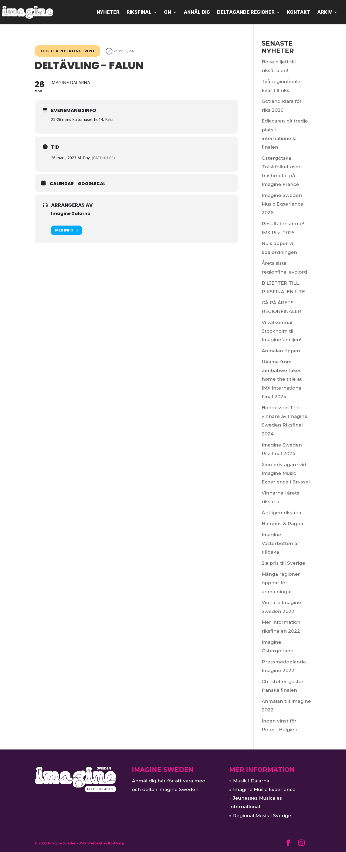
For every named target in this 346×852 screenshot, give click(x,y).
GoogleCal (91, 183)
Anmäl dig (197, 12)
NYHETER (108, 12)
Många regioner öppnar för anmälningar (281, 582)
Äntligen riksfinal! (283, 512)
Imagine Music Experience (264, 789)
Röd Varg (116, 843)
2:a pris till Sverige (283, 563)
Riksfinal (139, 12)
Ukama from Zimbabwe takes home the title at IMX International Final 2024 (282, 379)
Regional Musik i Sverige (262, 815)
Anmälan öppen (281, 350)
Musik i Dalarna (251, 780)
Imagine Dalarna (71, 213)
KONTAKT (298, 12)
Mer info (66, 230)
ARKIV (324, 12)
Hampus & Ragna (282, 523)
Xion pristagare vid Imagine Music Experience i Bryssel (286, 473)
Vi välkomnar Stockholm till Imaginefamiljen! (281, 331)
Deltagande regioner (246, 12)
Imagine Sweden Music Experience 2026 (282, 204)
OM (167, 12)
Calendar (62, 183)
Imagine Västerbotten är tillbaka (280, 543)
